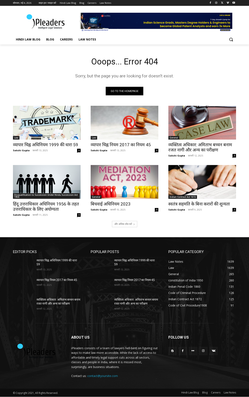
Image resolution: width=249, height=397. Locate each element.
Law (16, 137)
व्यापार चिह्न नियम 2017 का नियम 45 (121, 144)
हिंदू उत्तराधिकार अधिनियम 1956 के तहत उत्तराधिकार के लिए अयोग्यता (46, 207)
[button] (231, 39)
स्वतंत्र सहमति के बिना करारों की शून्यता (199, 204)
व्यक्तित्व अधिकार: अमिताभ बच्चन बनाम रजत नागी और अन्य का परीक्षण (200, 147)
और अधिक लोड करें (124, 224)
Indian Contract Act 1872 (183, 196)
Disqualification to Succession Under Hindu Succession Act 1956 (46, 195)
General (174, 137)
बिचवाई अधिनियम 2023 (111, 204)
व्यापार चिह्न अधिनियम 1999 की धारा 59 (45, 144)
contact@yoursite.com (102, 376)
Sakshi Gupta (21, 150)
